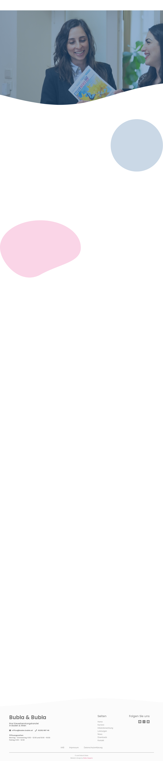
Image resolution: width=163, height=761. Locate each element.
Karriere (101, 725)
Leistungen (102, 731)
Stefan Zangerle (88, 758)
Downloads (102, 737)
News (100, 734)
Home (100, 722)
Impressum (74, 747)
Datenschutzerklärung (93, 747)
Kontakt (101, 740)
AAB (62, 747)
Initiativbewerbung (105, 728)
